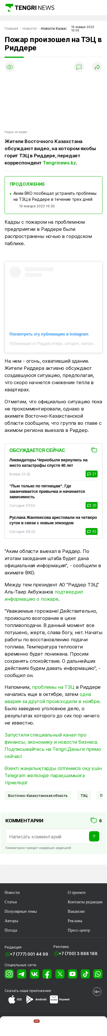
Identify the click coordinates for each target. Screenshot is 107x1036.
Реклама (75, 920)
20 (91, 505)
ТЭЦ (84, 795)
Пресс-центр (79, 930)
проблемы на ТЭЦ (53, 687)
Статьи (11, 902)
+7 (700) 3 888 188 (78, 953)
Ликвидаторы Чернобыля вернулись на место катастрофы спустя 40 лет (48, 463)
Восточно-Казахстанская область (38, 795)
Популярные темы (21, 911)
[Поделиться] (97, 67)
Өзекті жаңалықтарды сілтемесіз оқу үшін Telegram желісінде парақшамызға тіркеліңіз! (53, 775)
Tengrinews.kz (59, 163)
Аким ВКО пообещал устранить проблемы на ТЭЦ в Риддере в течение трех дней (54, 196)
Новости (12, 892)
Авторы (11, 920)
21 (91, 474)
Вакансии (76, 911)
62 (91, 531)
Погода (11, 930)
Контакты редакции (85, 902)
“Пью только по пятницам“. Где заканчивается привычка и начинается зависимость (47, 491)
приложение (40, 991)
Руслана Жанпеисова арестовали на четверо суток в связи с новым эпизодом (53, 520)
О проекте (77, 892)
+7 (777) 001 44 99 (29, 954)
